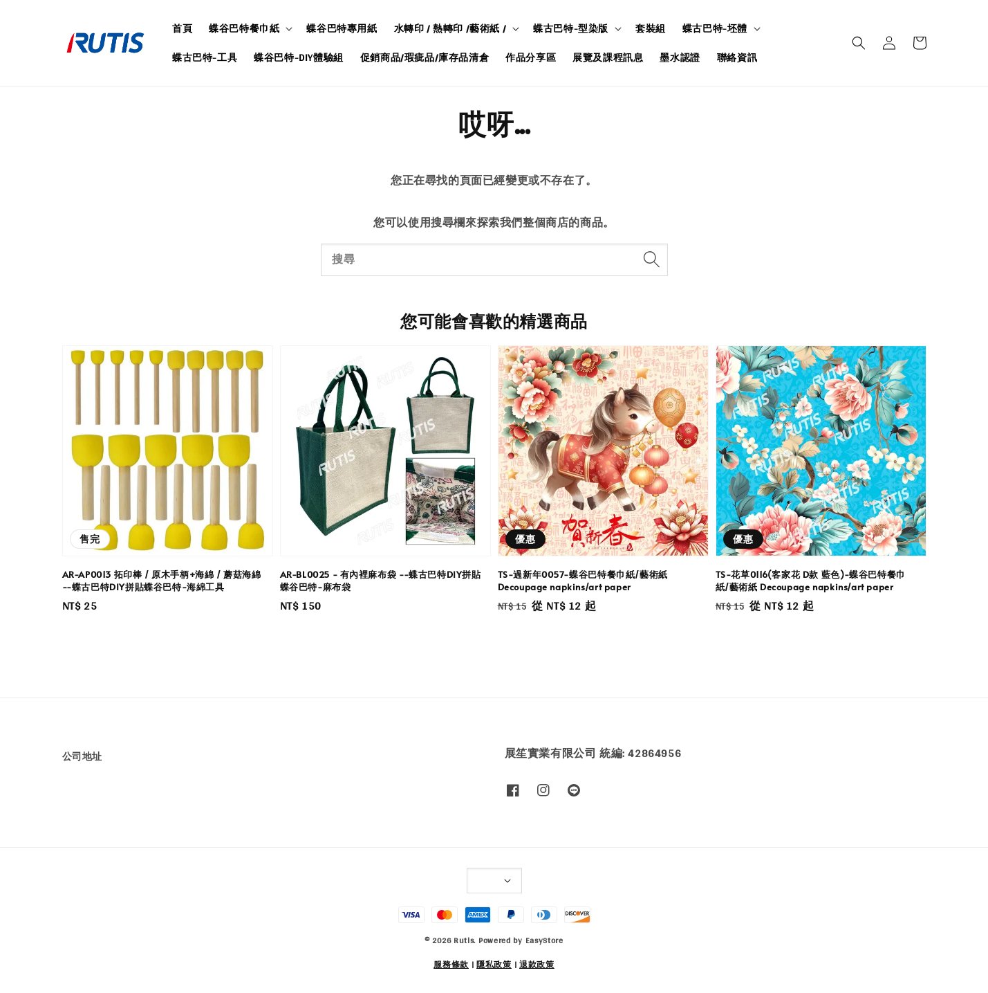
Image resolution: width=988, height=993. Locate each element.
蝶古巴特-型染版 (570, 28)
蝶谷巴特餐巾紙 (244, 28)
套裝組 (650, 28)
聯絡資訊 (737, 57)
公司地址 (82, 757)
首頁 (182, 28)
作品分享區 (530, 57)
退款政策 (536, 964)
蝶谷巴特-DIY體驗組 (299, 57)
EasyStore (544, 940)
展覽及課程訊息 (607, 57)
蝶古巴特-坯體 (714, 28)
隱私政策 (494, 964)
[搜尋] (652, 259)
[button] (858, 43)
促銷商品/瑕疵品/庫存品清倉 (424, 57)
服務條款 (451, 964)
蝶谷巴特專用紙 (341, 28)
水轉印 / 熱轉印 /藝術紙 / (450, 28)
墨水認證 (680, 57)
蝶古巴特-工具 (204, 57)
